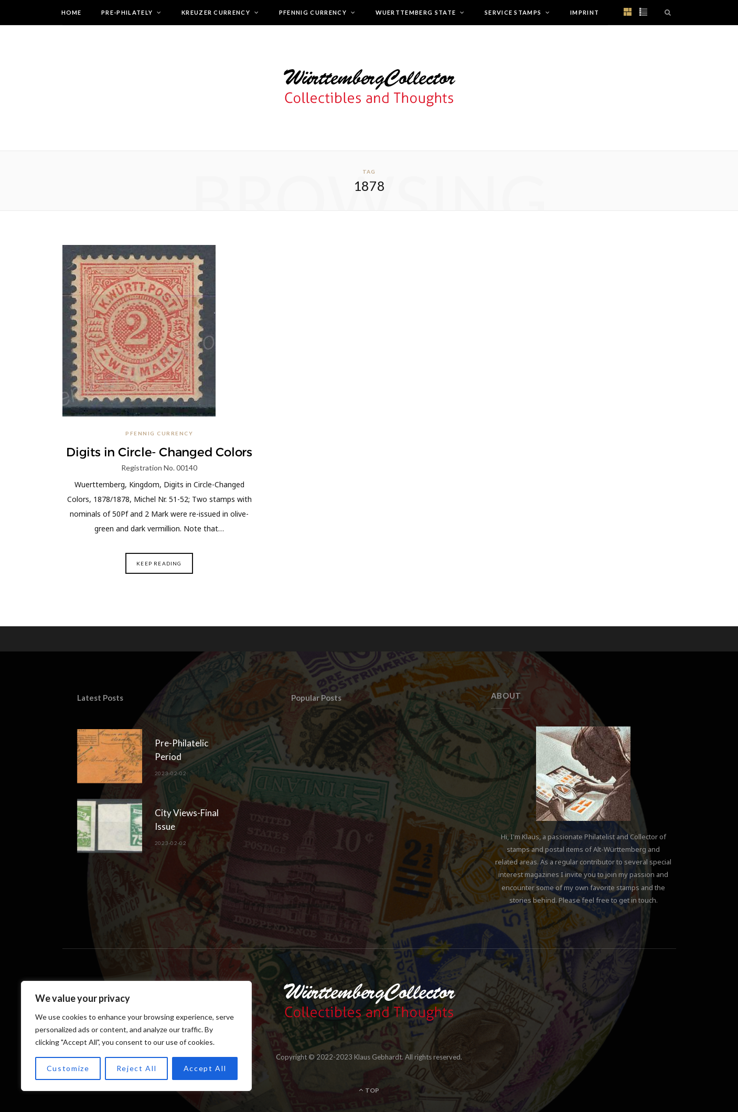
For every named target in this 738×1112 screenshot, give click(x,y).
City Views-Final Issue (187, 819)
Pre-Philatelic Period (181, 749)
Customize (68, 1068)
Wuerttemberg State (416, 12)
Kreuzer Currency (215, 12)
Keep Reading (158, 563)
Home (71, 12)
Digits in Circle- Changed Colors (159, 452)
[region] (136, 1036)
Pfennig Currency (313, 12)
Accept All (205, 1068)
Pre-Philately (127, 12)
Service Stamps (513, 12)
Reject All (136, 1068)
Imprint (584, 12)
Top (369, 1090)
